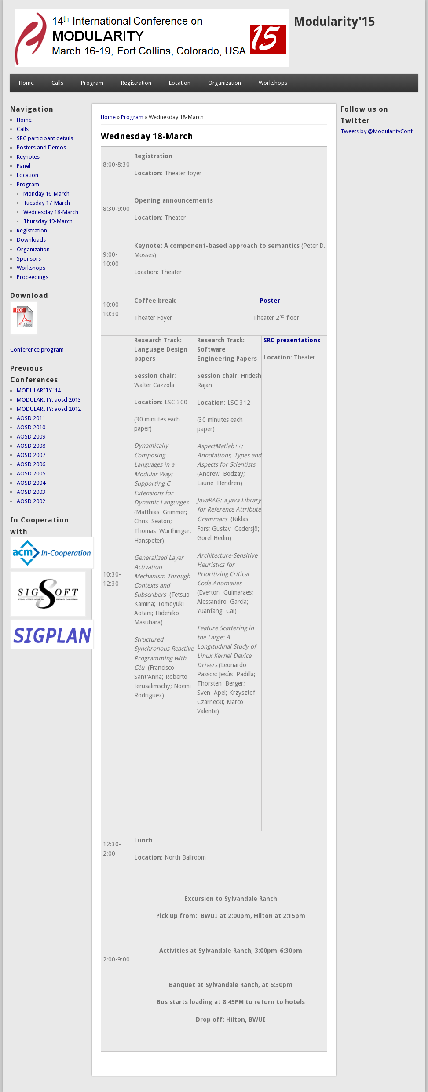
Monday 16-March (46, 193)
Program (92, 83)
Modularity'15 (334, 22)
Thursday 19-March (48, 221)
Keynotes (28, 156)
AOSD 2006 (31, 464)
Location (179, 83)
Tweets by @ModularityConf (376, 131)
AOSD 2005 (31, 473)
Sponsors (29, 258)
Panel (23, 166)
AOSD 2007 (31, 455)
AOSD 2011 (31, 418)
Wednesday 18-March (50, 212)
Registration (136, 83)
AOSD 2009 (31, 436)
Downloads (31, 239)
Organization (224, 83)
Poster (270, 300)
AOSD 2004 (31, 482)
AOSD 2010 (31, 427)
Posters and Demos (41, 147)
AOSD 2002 (31, 501)
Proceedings (32, 277)
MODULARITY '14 (39, 390)
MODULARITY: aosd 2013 (49, 399)
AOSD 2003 (31, 492)
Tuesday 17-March (46, 203)
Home (26, 83)
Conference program (37, 349)
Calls (57, 83)
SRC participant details (45, 138)
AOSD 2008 (31, 446)
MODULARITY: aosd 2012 (49, 409)
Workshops (273, 83)
